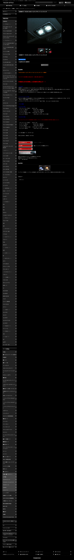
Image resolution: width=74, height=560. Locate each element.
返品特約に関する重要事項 (23, 61)
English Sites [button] (37, 558)
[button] (65, 5)
